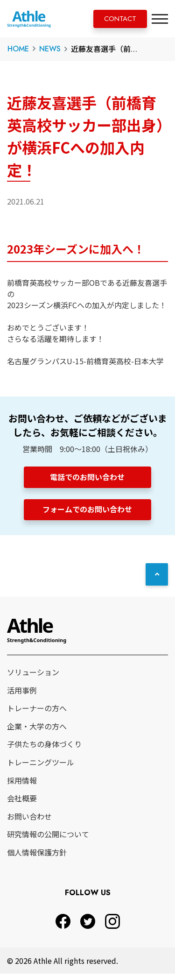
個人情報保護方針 (37, 854)
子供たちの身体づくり (44, 746)
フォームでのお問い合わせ (88, 510)
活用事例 (22, 692)
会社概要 (22, 800)
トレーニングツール (40, 764)
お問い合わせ (29, 818)
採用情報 (22, 782)
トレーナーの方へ (37, 710)
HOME (18, 48)
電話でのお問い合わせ (87, 476)
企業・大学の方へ (37, 728)
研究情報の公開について (48, 836)
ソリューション (33, 674)
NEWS (50, 48)
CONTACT (116, 19)
